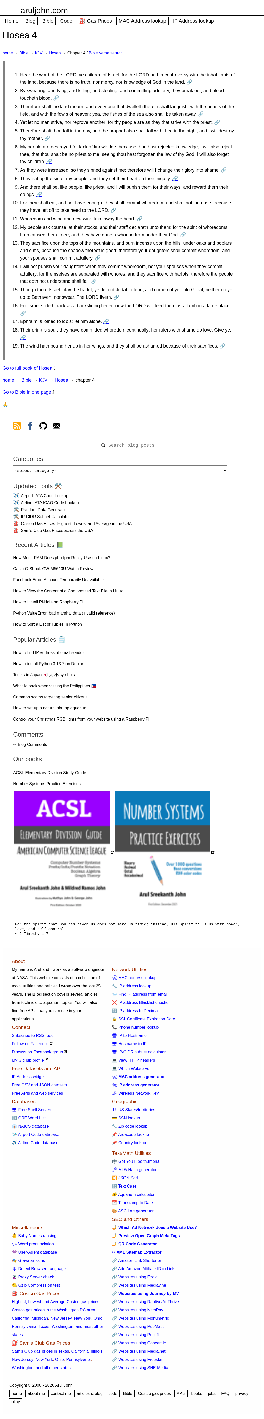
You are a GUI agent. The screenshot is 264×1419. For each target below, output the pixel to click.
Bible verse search (106, 53)
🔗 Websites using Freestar (137, 1361)
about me (36, 1395)
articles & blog (90, 1395)
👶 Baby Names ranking (34, 1238)
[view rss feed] (17, 427)
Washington (62, 1328)
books (196, 1395)
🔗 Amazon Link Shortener (136, 1262)
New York (83, 1320)
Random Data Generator (43, 512)
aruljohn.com (44, 10)
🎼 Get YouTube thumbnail (136, 1163)
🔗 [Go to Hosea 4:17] (106, 321)
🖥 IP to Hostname (129, 1037)
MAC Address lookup (142, 21)
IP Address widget (28, 1079)
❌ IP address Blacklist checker (141, 1004)
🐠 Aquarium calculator (133, 1196)
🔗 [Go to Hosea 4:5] (47, 138)
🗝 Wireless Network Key (135, 1095)
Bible (47, 21)
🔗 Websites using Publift (135, 1337)
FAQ (225, 1395)
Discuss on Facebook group (37, 1054)
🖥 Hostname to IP (129, 1046)
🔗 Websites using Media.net (138, 1353)
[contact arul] (56, 427)
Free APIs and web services (37, 1095)
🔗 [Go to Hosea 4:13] (98, 258)
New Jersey (60, 1320)
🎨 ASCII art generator (132, 1213)
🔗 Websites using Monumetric (140, 1320)
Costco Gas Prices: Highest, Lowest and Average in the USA (76, 525)
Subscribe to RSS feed (33, 1037)
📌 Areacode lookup (130, 1136)
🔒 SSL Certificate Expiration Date (143, 1021)
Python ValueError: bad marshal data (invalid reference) (64, 615)
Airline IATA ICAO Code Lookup (50, 505)
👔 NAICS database (30, 1128)
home (8, 53)
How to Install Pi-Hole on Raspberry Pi (48, 604)
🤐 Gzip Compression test (36, 1287)
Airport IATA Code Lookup (44, 498)
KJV (38, 53)
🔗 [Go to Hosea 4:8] (175, 178)
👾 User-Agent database (34, 1254)
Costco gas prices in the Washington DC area (53, 1312)
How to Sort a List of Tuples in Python (47, 626)
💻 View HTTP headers (133, 1062)
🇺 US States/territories (133, 1112)
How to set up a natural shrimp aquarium (50, 710)
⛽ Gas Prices (95, 21)
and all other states (53, 1370)
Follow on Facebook (30, 1046)
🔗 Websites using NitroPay (137, 1312)
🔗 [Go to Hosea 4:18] (23, 337)
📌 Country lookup (129, 1145)
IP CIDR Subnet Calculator (45, 519)
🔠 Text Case (124, 1188)
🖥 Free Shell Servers (32, 1112)
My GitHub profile (28, 1062)
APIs (181, 1395)
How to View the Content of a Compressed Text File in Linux (68, 593)
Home (12, 21)
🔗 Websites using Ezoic (134, 1279)
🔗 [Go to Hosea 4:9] (39, 194)
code (112, 1395)
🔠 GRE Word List (29, 1120)
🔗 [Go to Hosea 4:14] (94, 281)
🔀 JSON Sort (125, 1180)
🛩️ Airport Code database (35, 1136)
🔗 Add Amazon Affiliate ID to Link (143, 1271)
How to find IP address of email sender (48, 654)
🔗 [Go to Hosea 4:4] (217, 122)
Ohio (98, 1320)
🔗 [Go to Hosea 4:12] (183, 234)
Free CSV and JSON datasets (39, 1087)
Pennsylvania (24, 1328)
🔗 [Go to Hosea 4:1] (189, 82)
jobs (212, 1395)
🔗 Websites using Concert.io (139, 1345)
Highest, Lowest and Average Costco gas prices (55, 1304)
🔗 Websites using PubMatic (138, 1328)
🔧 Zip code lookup (129, 1128)
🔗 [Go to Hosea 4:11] (139, 218)
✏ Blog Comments (30, 746)
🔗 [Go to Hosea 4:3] (201, 114)
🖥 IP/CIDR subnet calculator (139, 1054)
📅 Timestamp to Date (132, 1205)
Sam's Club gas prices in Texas (40, 1353)
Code (66, 21)
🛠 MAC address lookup (134, 980)
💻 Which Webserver (131, 1070)
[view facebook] (30, 427)
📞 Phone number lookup (135, 1029)
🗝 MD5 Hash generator (134, 1172)
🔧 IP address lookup (131, 988)
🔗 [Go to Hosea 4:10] (113, 210)
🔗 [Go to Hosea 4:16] (23, 313)
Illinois (96, 1353)
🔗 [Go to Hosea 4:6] (49, 161)
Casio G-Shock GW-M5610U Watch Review (53, 571)
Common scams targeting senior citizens (50, 699)
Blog (30, 21)
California (20, 1320)
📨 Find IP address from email (139, 996)
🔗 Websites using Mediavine (139, 1287)
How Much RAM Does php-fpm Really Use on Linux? (61, 560)
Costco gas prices (154, 1395)
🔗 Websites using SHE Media (140, 1370)
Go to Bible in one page (27, 392)
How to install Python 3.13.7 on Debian (48, 666)
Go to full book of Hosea (27, 368)
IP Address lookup (193, 21)
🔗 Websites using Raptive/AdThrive (145, 1304)
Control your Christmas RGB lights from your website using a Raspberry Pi (81, 721)
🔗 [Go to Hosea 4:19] (222, 346)
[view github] (43, 427)
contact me (61, 1395)
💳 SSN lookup (126, 1120)
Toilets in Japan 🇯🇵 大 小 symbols (44, 677)
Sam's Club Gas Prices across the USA (57, 532)
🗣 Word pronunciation (33, 1246)
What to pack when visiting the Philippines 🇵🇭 (54, 688)
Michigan (39, 1320)
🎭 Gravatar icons (28, 1262)
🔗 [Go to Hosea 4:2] (56, 98)
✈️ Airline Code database (35, 1145)
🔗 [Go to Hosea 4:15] (116, 297)
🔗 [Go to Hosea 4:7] (224, 170)
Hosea (55, 53)
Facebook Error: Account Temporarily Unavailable (58, 582)
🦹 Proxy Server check (33, 1279)
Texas (44, 1328)
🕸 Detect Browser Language (39, 1271)
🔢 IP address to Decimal (135, 1013)
